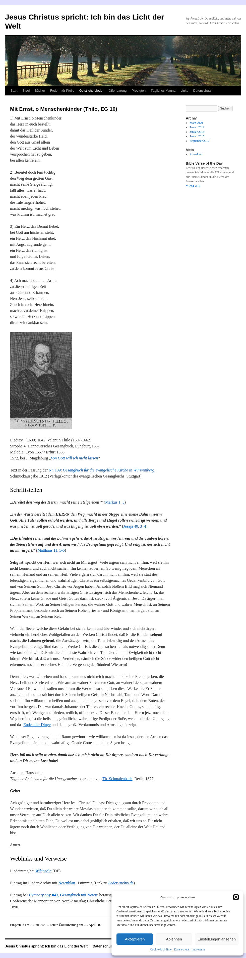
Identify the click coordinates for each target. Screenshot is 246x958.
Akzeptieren (135, 939)
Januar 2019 (197, 127)
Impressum (198, 949)
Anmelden (196, 154)
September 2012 (199, 141)
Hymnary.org (39, 895)
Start (14, 90)
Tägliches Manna (163, 90)
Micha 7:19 (193, 186)
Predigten (139, 90)
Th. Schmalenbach (117, 779)
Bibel (26, 90)
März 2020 (196, 123)
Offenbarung (118, 90)
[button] (235, 897)
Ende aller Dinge (36, 725)
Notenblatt (67, 883)
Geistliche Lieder (91, 90)
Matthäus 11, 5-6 (51, 550)
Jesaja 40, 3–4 (135, 526)
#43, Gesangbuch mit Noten (74, 895)
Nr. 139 (55, 470)
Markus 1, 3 (115, 502)
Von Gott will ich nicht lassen (74, 458)
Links (184, 90)
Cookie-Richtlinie (161, 949)
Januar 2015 (197, 136)
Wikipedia (43, 871)
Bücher (40, 90)
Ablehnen (174, 939)
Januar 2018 (197, 132)
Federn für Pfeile (62, 90)
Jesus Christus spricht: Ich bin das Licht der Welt (47, 946)
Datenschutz (181, 949)
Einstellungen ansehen (217, 939)
